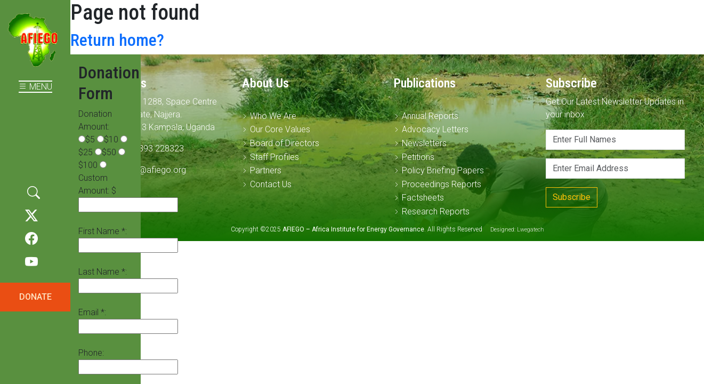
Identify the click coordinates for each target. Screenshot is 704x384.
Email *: (92, 312)
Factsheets (423, 198)
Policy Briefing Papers (443, 170)
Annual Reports (430, 116)
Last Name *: (102, 272)
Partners (265, 170)
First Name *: (102, 231)
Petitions (418, 157)
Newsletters (424, 143)
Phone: (91, 353)
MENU (35, 87)
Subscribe (571, 197)
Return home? (117, 40)
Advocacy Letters (435, 129)
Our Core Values (280, 129)
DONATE (35, 297)
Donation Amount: (95, 120)
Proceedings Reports (441, 184)
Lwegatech (530, 229)
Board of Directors (284, 143)
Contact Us (271, 184)
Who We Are (273, 116)
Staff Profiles (274, 157)
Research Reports (436, 211)
